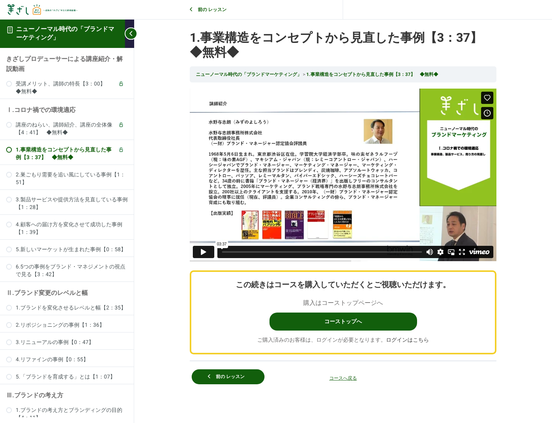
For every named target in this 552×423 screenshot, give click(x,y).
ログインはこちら (407, 340)
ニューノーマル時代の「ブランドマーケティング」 (65, 33)
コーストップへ (343, 322)
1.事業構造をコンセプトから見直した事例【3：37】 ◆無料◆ (372, 74)
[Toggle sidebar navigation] (129, 33)
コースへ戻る (343, 378)
